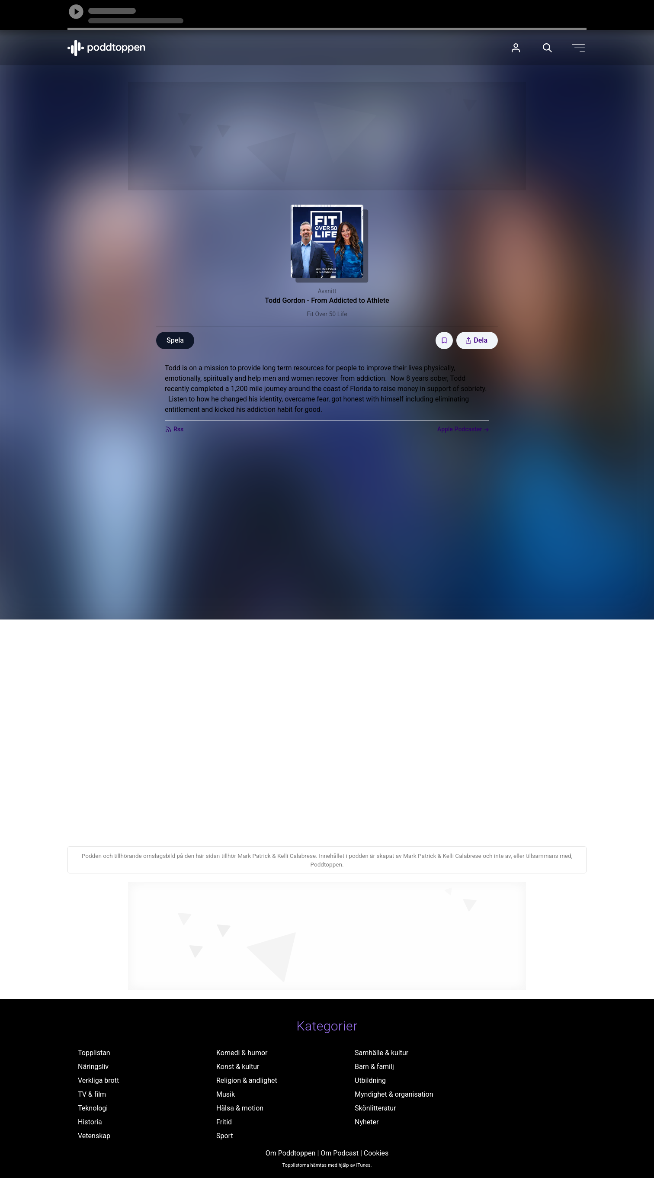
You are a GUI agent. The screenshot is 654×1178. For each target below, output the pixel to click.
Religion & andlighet (246, 1080)
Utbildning (370, 1080)
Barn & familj (374, 1066)
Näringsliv (93, 1066)
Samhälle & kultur (381, 1053)
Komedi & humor (241, 1053)
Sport (224, 1136)
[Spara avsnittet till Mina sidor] (444, 340)
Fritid (224, 1122)
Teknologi (93, 1108)
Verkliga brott (98, 1080)
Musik (225, 1094)
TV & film (92, 1094)
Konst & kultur (237, 1066)
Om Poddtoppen (291, 1153)
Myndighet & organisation (394, 1094)
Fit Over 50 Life (327, 314)
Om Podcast (340, 1153)
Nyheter (366, 1122)
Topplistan (94, 1053)
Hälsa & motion (239, 1108)
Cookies (376, 1153)
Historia (90, 1122)
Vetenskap (94, 1136)
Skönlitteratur (375, 1108)
